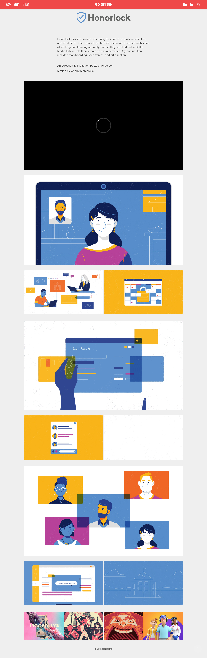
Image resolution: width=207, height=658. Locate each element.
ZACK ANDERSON (103, 4)
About (16, 4)
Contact (26, 4)
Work (8, 4)
